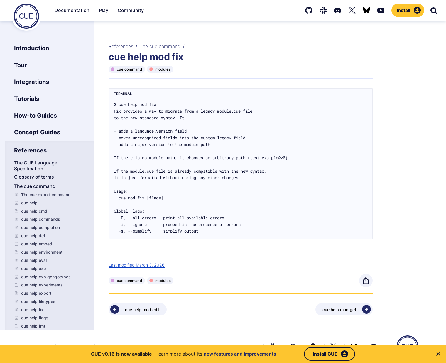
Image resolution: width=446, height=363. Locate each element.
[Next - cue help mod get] (344, 309)
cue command (129, 69)
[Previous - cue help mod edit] (138, 309)
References (121, 46)
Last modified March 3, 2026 (137, 264)
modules (163, 69)
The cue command (160, 46)
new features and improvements (240, 354)
